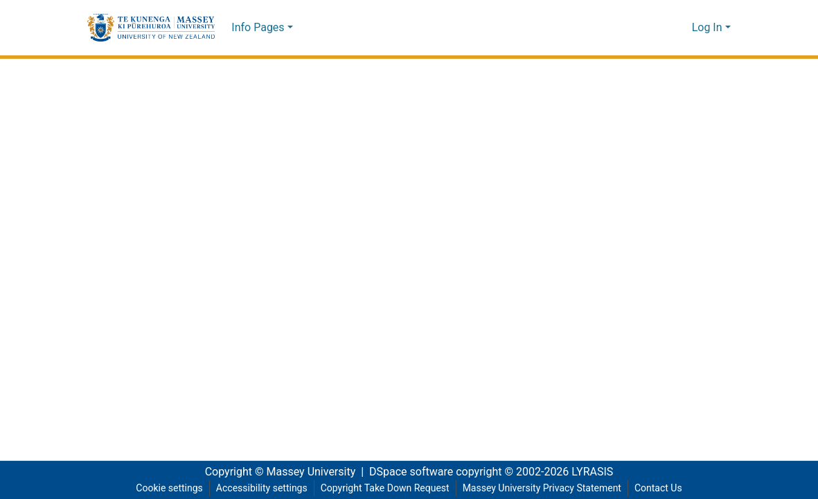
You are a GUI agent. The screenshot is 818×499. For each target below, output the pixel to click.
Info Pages (257, 27)
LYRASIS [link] (597, 472)
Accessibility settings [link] (256, 488)
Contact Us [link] (664, 488)
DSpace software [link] (407, 472)
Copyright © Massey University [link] (275, 472)
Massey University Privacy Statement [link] (545, 488)
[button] (151, 28)
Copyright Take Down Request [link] (383, 488)
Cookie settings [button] (163, 488)
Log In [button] (709, 27)
